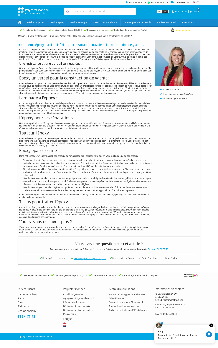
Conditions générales (73, 294)
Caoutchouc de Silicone (105, 22)
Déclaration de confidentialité (77, 306)
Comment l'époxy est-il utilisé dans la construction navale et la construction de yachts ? (91, 36)
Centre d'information (37, 36)
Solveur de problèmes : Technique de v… (128, 302)
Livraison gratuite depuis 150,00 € (67, 30)
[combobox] (100, 11)
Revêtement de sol (166, 22)
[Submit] (67, 11)
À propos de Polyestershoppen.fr (78, 298)
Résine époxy (57, 22)
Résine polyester (35, 22)
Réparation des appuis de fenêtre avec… (128, 294)
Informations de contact (74, 302)
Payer (20, 302)
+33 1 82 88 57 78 (137, 2)
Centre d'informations (122, 289)
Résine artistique (78, 22)
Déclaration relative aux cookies (78, 310)
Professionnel (69, 314)
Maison (21, 36)
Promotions (188, 22)
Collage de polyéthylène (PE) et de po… (128, 310)
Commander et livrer (27, 294)
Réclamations (24, 306)
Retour (21, 298)
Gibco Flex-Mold (116, 298)
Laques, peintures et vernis (137, 22)
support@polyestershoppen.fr (171, 304)
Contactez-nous (180, 2)
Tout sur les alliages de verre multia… (126, 306)
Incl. (165, 12)
